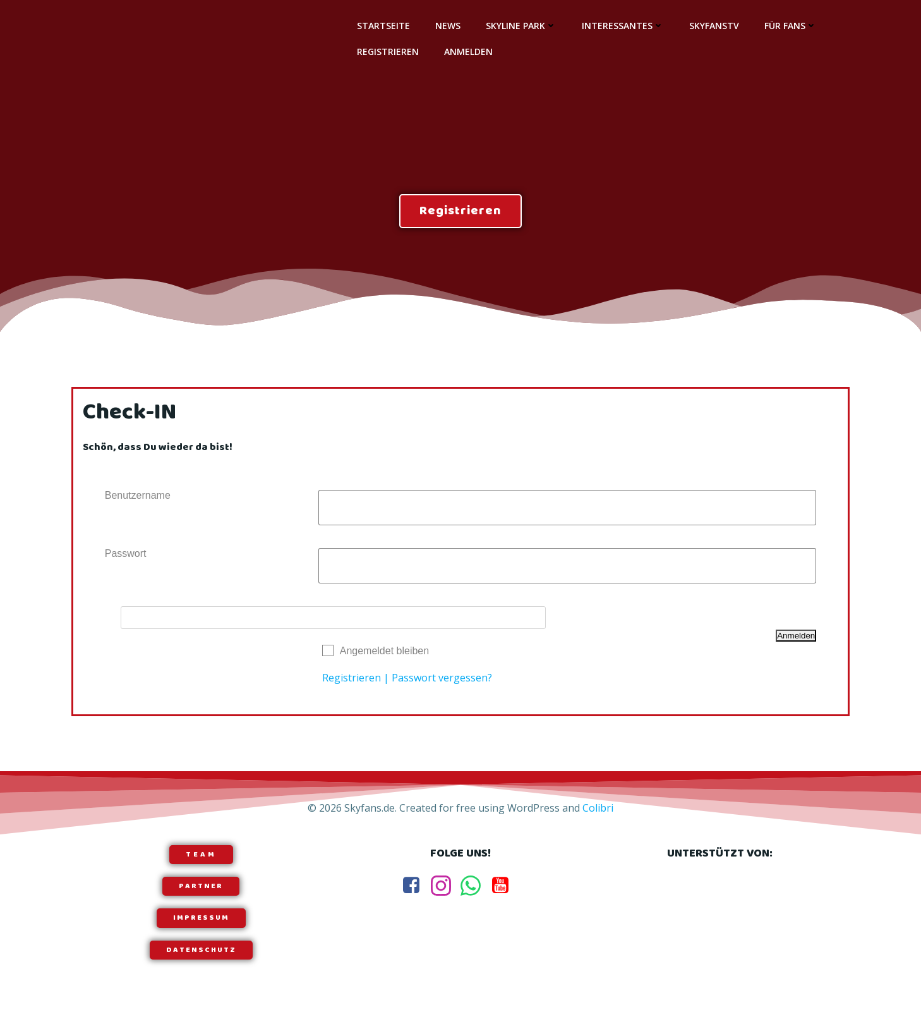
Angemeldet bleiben (384, 653)
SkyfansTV (713, 26)
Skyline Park (520, 26)
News (447, 26)
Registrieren (387, 52)
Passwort (126, 556)
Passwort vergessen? (442, 680)
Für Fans (790, 26)
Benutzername (138, 497)
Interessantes (622, 26)
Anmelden (467, 52)
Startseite (382, 26)
